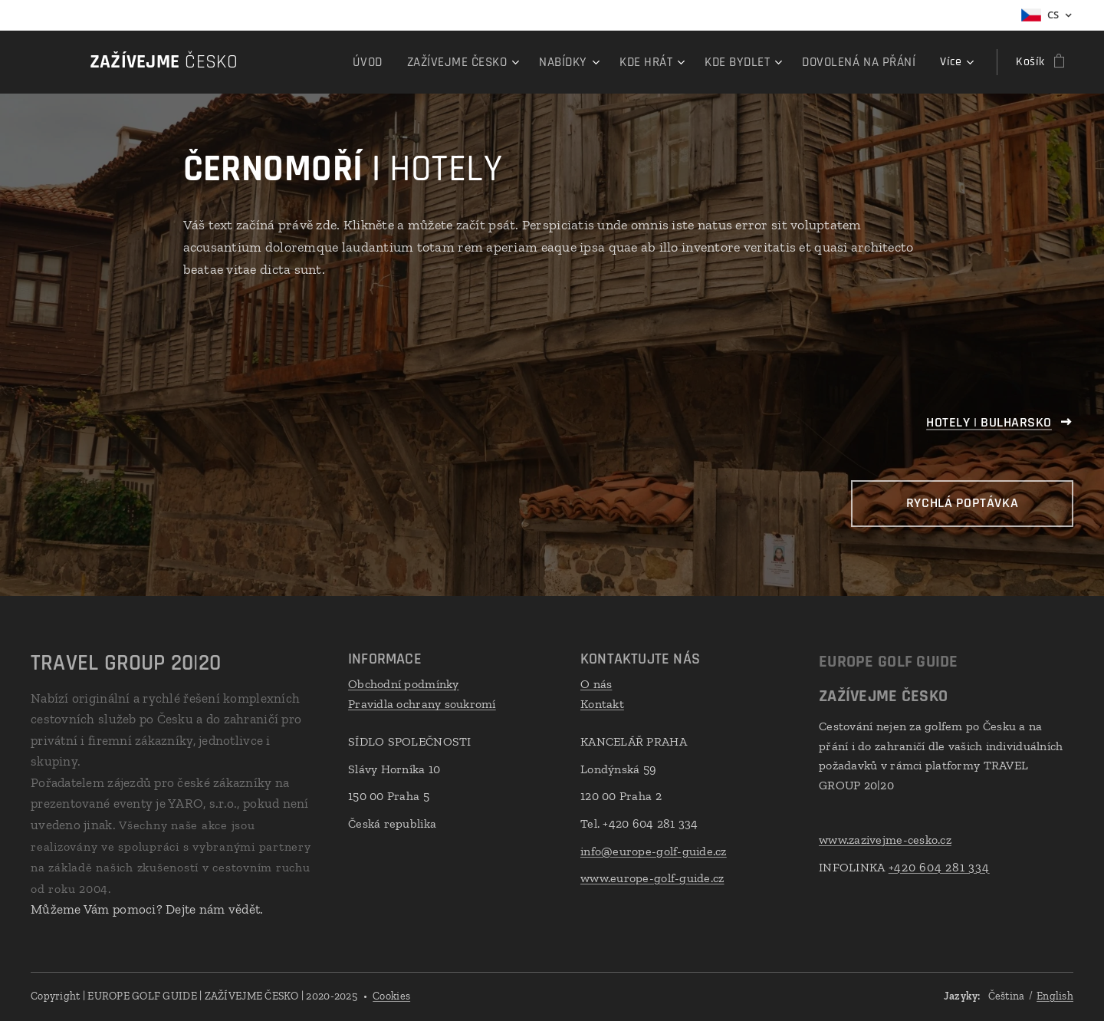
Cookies (391, 996)
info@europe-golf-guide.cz (653, 851)
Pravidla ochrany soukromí (422, 704)
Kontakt (602, 704)
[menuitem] (385, 62)
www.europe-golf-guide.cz (652, 878)
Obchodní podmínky (403, 684)
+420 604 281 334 (939, 867)
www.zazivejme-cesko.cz (885, 839)
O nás (596, 684)
